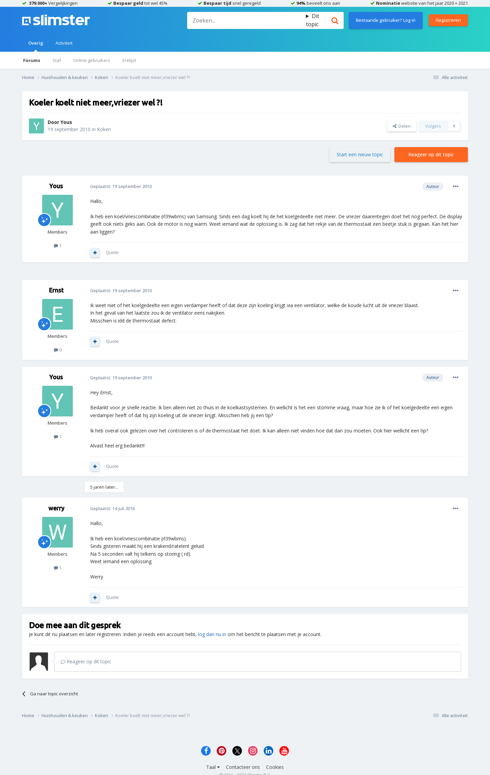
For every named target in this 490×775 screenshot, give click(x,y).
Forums (31, 60)
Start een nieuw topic (360, 154)
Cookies (275, 767)
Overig (35, 46)
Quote (112, 252)
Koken (104, 129)
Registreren (448, 20)
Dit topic (312, 20)
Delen (402, 126)
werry (56, 508)
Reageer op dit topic (431, 154)
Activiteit (63, 43)
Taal (213, 767)
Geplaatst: (121, 186)
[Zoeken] (246, 20)
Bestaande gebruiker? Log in (385, 20)
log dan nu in (212, 634)
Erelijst (129, 60)
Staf (56, 60)
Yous (66, 122)
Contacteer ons (243, 767)
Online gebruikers (91, 60)
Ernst (56, 290)
